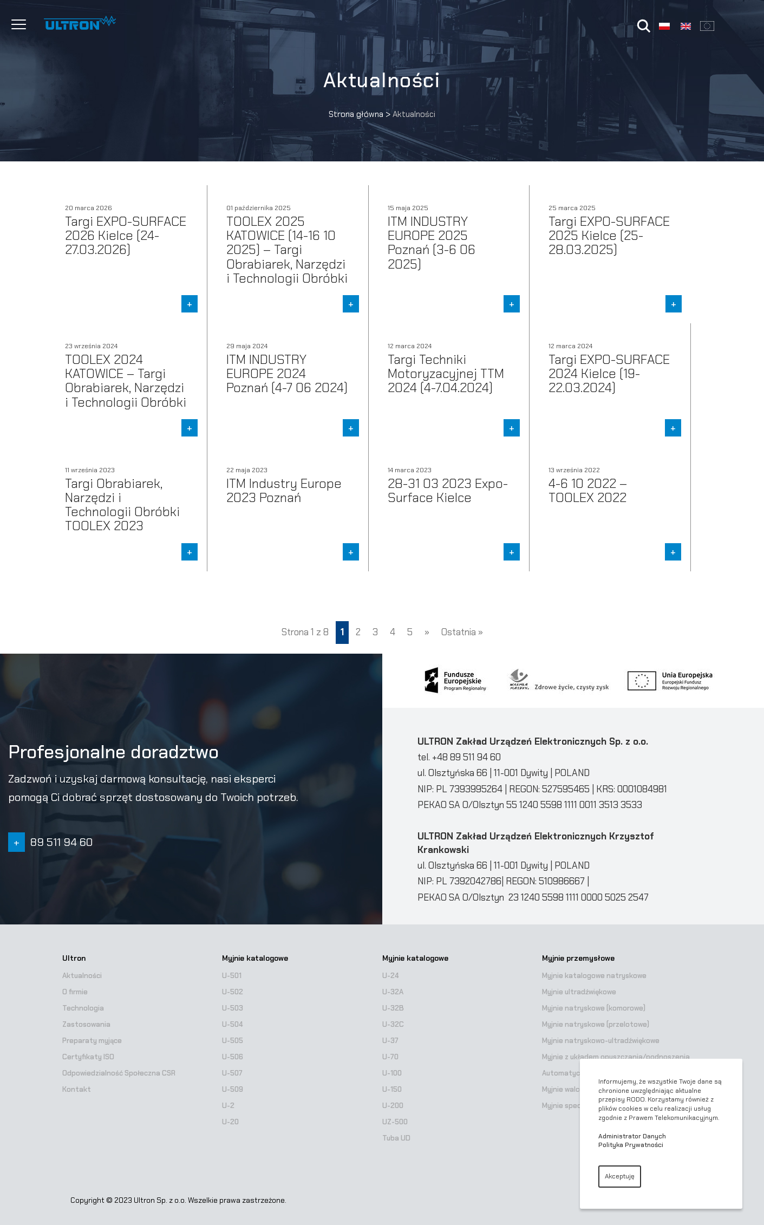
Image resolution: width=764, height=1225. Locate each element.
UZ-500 (395, 1121)
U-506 (232, 1056)
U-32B (393, 1008)
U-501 (231, 975)
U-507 (232, 1073)
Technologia (83, 1008)
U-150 (392, 1089)
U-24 (390, 975)
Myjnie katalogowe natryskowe (594, 975)
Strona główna (356, 114)
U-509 (232, 1089)
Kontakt (76, 1089)
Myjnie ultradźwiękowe (579, 991)
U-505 (232, 1040)
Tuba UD (396, 1138)
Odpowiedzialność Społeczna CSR (118, 1073)
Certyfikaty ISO (88, 1056)
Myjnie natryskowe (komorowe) (593, 1008)
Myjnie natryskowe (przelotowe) (595, 1024)
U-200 (392, 1105)
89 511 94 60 (61, 842)
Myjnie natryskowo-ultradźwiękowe (600, 1040)
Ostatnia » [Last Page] (462, 632)
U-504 (232, 1024)
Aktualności (82, 975)
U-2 (228, 1105)
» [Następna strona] (427, 632)
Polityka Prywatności (630, 1145)
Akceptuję (620, 1176)
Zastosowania (86, 1024)
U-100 (392, 1073)
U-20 (230, 1121)
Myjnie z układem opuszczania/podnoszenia (616, 1056)
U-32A (392, 991)
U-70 (390, 1056)
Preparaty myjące (92, 1040)
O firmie (75, 991)
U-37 (390, 1040)
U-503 (232, 1008)
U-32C (393, 1024)
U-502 (232, 991)
